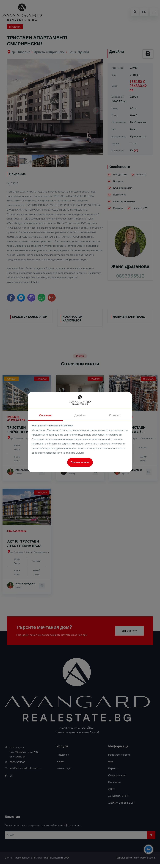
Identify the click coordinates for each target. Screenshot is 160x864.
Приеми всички (80, 462)
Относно (114, 415)
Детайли (80, 415)
